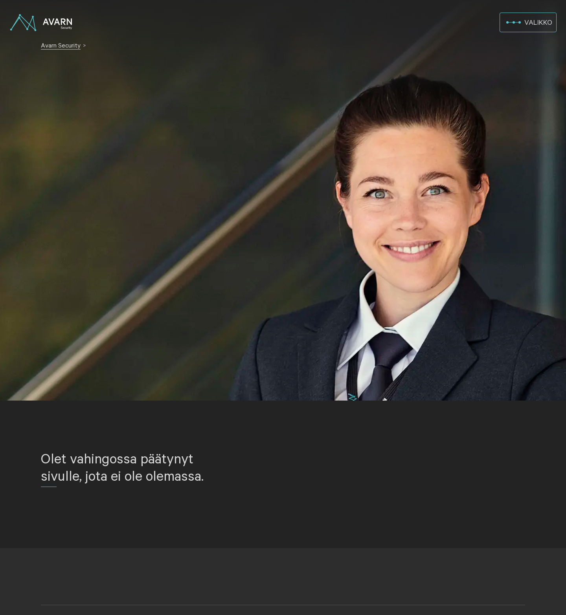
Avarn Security (61, 46)
